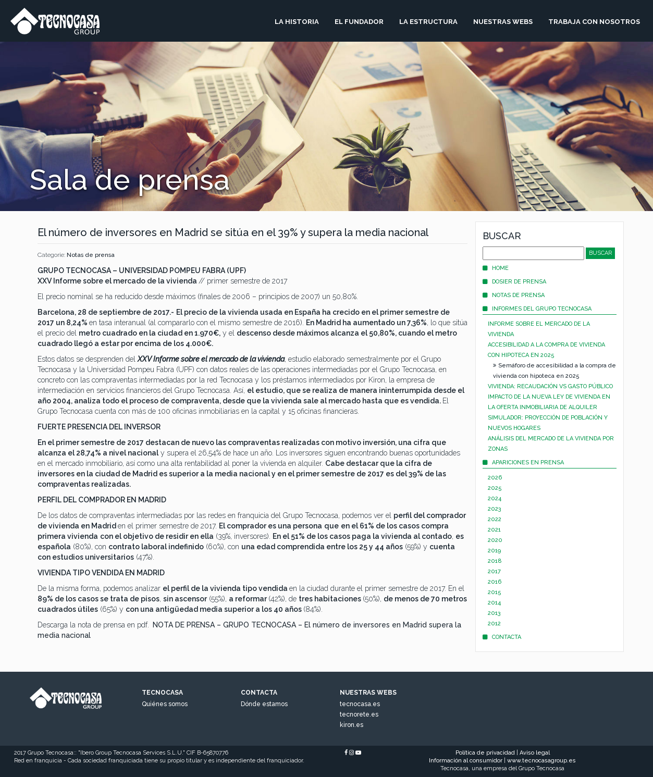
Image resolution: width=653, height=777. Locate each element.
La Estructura (428, 22)
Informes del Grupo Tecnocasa (537, 308)
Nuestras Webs (503, 22)
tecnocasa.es (360, 704)
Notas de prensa (91, 254)
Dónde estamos (264, 704)
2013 (494, 613)
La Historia (297, 22)
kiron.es (351, 725)
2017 (494, 571)
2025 (495, 488)
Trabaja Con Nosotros (594, 22)
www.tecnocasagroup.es (541, 760)
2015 (494, 592)
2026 (495, 477)
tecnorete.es (359, 714)
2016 (494, 581)
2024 (494, 498)
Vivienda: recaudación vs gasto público (550, 386)
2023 (494, 508)
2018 (495, 561)
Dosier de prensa (514, 281)
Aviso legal (535, 752)
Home (496, 268)
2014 (494, 602)
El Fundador (359, 22)
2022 (494, 519)
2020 (495, 540)
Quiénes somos (165, 704)
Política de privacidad (485, 752)
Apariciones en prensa (523, 462)
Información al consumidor (465, 760)
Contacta (502, 637)
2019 (494, 550)
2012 (494, 623)
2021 (494, 529)
